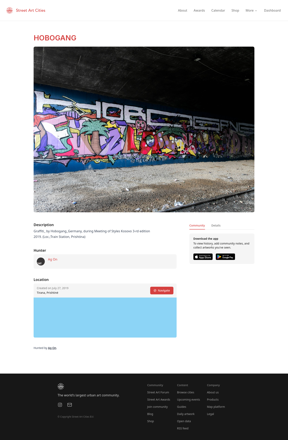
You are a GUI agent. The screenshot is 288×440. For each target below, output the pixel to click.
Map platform (216, 407)
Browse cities (185, 392)
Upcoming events (188, 399)
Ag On (52, 259)
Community (197, 225)
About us (213, 392)
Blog (150, 414)
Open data (184, 421)
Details (216, 225)
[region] (105, 318)
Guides (181, 407)
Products (213, 399)
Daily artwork (186, 414)
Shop (150, 421)
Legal (210, 414)
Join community (157, 407)
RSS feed (182, 428)
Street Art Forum (158, 392)
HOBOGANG (55, 37)
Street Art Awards (158, 399)
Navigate (162, 290)
